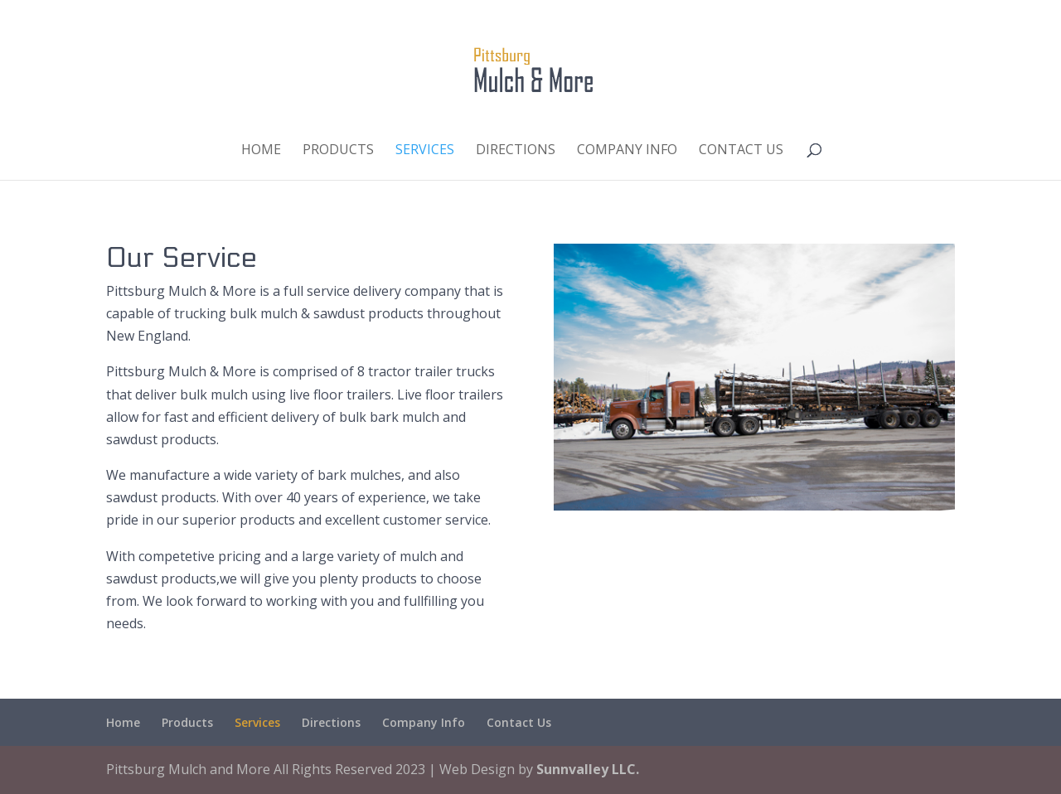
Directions (515, 150)
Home (261, 150)
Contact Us (741, 150)
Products (338, 150)
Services (424, 150)
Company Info (627, 150)
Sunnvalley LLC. (587, 769)
